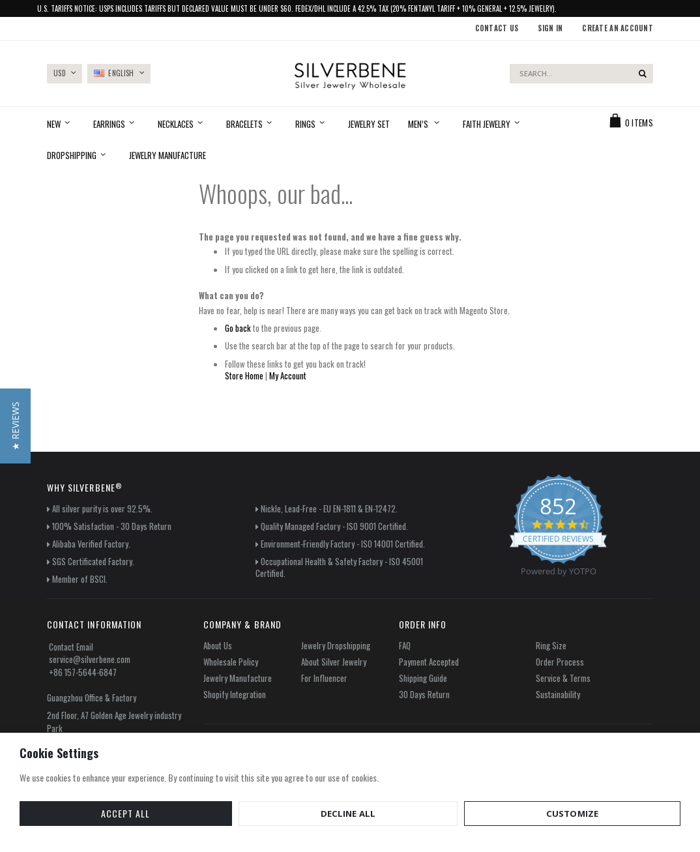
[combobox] (581, 73)
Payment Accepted (429, 661)
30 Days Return (424, 694)
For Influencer (324, 677)
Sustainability (558, 694)
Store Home (244, 375)
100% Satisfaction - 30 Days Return (111, 526)
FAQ (405, 645)
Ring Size (551, 645)
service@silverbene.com (89, 659)
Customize (231, 812)
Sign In (550, 28)
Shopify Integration (234, 694)
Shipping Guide (423, 677)
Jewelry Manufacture (237, 677)
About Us (217, 645)
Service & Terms (563, 677)
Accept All (55, 812)
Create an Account (617, 28)
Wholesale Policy (230, 661)
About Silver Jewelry (333, 661)
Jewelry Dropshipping (335, 645)
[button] (15, 426)
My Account (287, 375)
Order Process (560, 661)
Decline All (140, 812)
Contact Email (71, 646)
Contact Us (497, 28)
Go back (238, 327)
